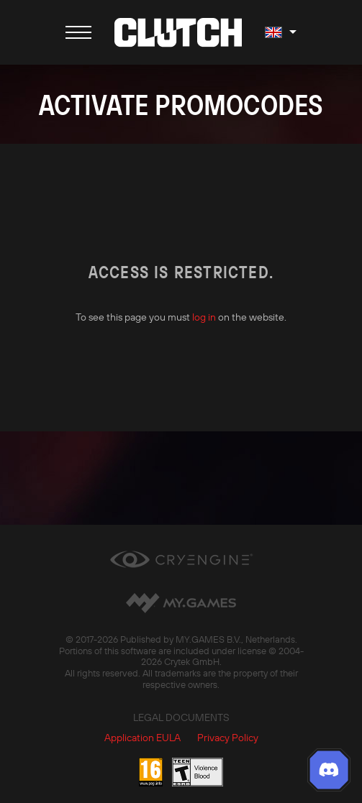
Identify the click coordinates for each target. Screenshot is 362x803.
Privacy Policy (227, 737)
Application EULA (142, 737)
